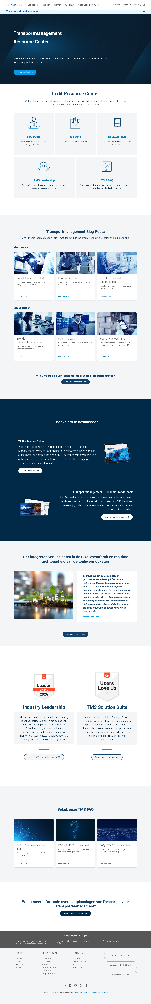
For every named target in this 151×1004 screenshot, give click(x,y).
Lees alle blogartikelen (75, 382)
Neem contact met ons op (76, 913)
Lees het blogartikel (75, 634)
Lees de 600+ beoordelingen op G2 (44, 757)
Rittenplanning (46, 970)
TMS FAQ (107, 180)
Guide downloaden (30, 470)
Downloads (19, 961)
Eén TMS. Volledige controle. (109, 941)
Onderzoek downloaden (116, 517)
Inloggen (116, 5)
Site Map (19, 967)
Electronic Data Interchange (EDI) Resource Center (73, 942)
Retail (73, 964)
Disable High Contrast (100, 992)
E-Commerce (46, 961)
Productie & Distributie (79, 961)
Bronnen (57, 5)
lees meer (63, 357)
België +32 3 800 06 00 (120, 955)
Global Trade (46, 964)
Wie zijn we (70, 5)
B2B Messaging (47, 958)
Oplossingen (33, 5)
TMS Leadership (44, 180)
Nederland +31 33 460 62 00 (120, 965)
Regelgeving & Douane (49, 967)
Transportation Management (23, 12)
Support (125, 5)
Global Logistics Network (88, 5)
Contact (133, 5)
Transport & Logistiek (79, 967)
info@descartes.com (120, 975)
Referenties (19, 964)
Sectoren (46, 5)
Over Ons (19, 958)
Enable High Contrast (82, 992)
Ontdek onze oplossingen (107, 757)
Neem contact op (25, 72)
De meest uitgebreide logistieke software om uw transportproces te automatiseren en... (32, 942)
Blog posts (33, 136)
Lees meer (22, 296)
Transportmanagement (49, 974)
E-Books (75, 136)
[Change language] (139, 5)
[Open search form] (144, 5)
